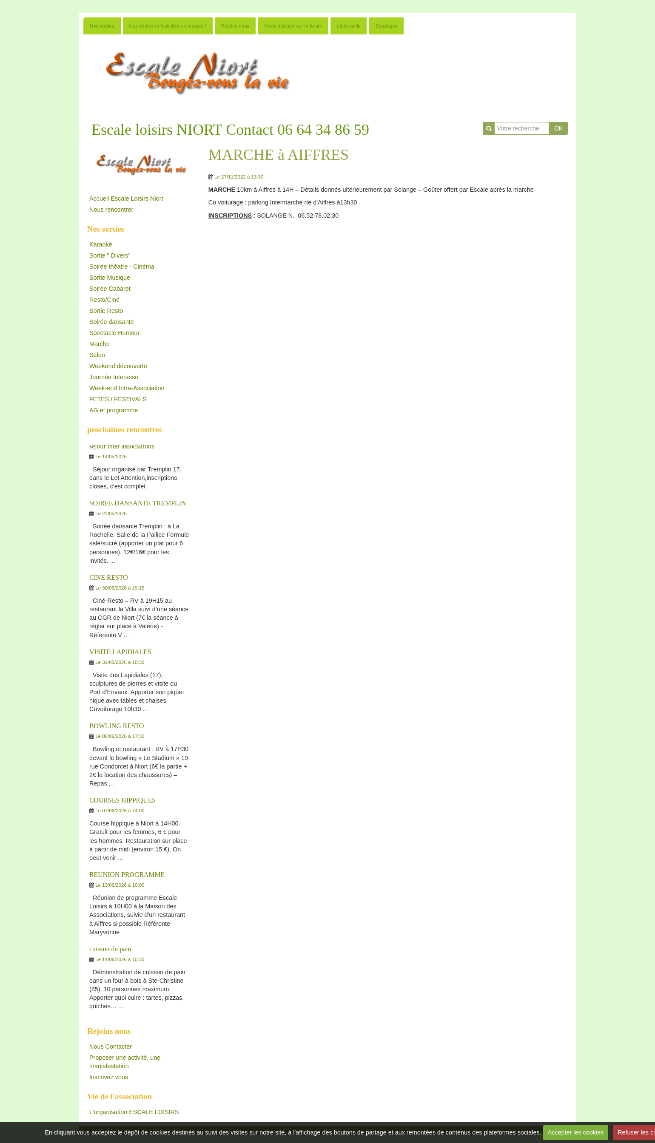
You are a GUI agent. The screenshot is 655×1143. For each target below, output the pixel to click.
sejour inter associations (121, 446)
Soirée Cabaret (110, 288)
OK (558, 128)
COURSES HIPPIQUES (122, 800)
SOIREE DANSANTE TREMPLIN (137, 503)
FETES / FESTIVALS (118, 399)
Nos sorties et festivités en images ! (167, 25)
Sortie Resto (106, 310)
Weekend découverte (118, 366)
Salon (97, 355)
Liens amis (348, 25)
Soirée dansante (111, 321)
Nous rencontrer (111, 209)
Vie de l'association (119, 1096)
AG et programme (113, 410)
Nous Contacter (110, 1046)
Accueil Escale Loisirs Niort (126, 198)
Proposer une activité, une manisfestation (124, 1061)
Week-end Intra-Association (127, 388)
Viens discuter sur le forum (293, 25)
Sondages (386, 25)
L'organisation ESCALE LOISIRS (134, 1112)
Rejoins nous (235, 25)
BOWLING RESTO (116, 725)
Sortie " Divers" (110, 255)
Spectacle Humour (114, 332)
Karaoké (100, 244)
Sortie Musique (109, 277)
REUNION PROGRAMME (127, 874)
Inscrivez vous (108, 1077)
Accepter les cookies (575, 1132)
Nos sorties (102, 25)
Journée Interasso (113, 377)
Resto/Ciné (104, 299)
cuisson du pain (110, 949)
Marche (99, 343)
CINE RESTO (108, 577)
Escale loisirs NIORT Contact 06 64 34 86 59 (230, 129)
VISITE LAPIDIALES (120, 651)
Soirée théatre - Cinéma (121, 266)
